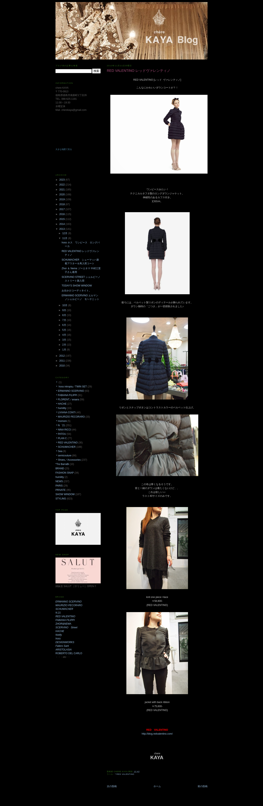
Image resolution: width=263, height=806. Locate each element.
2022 (62, 184)
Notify (58, 634)
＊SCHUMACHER (65, 446)
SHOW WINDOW (65, 494)
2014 (62, 224)
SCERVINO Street (66, 627)
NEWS (59, 481)
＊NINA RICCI (63, 429)
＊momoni (61, 421)
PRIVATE (60, 490)
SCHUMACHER (64, 609)
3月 (64, 339)
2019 (62, 199)
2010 (62, 365)
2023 (62, 179)
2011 (62, 360)
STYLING (60, 498)
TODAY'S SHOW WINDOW (77, 285)
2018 (62, 204)
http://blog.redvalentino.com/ (157, 733)
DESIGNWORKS (64, 642)
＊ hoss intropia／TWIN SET (71, 386)
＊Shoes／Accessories (68, 459)
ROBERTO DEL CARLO (68, 653)
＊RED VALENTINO (124, 774)
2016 (62, 214)
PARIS (59, 485)
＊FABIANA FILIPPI (66, 395)
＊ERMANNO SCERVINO (69, 390)
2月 (64, 344)
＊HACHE (61, 403)
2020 (62, 194)
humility (59, 477)
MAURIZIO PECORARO (68, 605)
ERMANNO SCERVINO (68, 601)
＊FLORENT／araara (67, 399)
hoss (58, 638)
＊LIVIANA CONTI (65, 412)
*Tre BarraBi (62, 464)
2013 (62, 229)
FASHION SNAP (64, 472)
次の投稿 (112, 786)
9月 (64, 310)
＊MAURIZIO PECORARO (70, 416)
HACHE (59, 631)
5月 (64, 330)
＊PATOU (60, 434)
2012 (62, 355)
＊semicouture (63, 455)
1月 (64, 349)
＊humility (60, 408)
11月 (65, 238)
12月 (65, 233)
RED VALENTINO (65, 616)
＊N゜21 (60, 425)
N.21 (58, 612)
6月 (64, 325)
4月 (64, 334)
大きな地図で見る (63, 149)
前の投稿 (203, 786)
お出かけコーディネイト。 (76, 290)
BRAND (59, 468)
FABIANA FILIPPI (65, 620)
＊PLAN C (61, 438)
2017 (62, 209)
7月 (64, 320)
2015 (62, 219)
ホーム (157, 786)
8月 (64, 315)
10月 (65, 305)
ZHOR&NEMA (63, 623)
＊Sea (58, 451)
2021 (62, 189)
